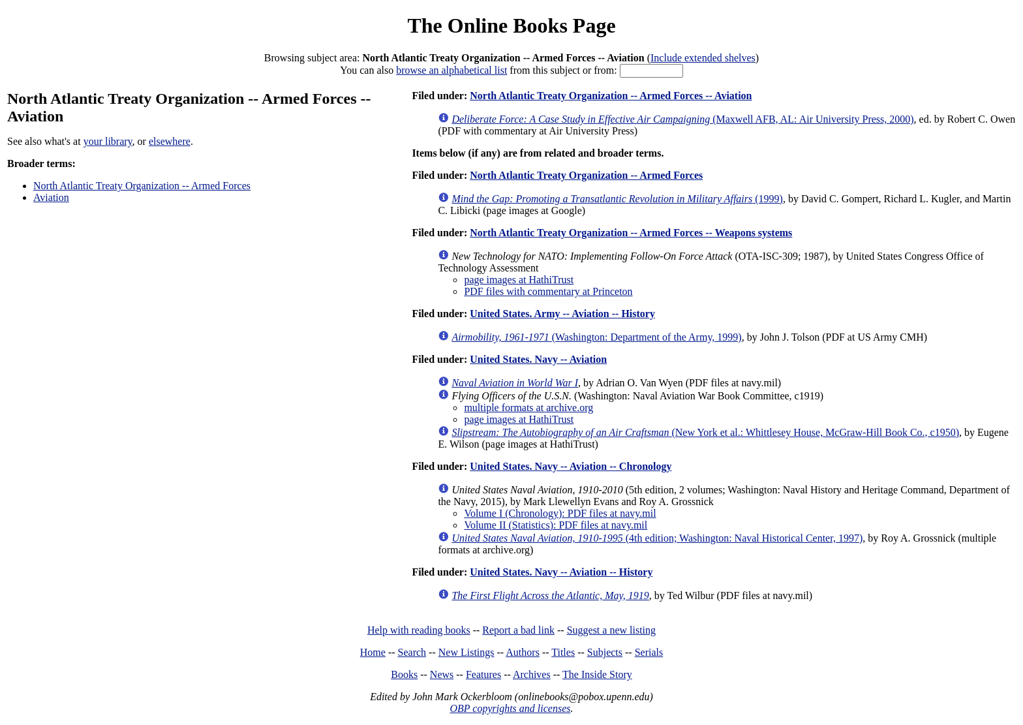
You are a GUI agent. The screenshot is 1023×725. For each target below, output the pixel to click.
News (441, 674)
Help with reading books (418, 630)
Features (483, 674)
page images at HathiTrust (518, 279)
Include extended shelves (703, 57)
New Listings (466, 652)
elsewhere (170, 141)
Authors (523, 652)
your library (108, 141)
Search (412, 652)
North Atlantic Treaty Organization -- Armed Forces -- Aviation (611, 95)
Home (373, 652)
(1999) (617, 198)
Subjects (604, 652)
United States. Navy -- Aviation (538, 359)
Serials (649, 652)
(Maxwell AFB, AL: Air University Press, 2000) (682, 119)
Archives (532, 674)
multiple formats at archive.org (528, 407)
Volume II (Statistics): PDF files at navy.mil (555, 525)
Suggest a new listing (611, 630)
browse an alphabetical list (451, 70)
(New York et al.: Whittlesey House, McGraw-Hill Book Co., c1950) (705, 432)
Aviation (51, 197)
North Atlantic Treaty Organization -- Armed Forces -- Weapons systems (631, 232)
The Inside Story (597, 674)
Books (404, 674)
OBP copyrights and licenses (510, 708)
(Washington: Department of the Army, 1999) (596, 337)
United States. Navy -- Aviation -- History (561, 572)
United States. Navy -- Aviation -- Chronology (570, 466)
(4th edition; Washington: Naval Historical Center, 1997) (657, 538)
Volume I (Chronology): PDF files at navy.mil (560, 513)
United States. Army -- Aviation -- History (562, 313)
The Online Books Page (511, 25)
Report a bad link (518, 630)
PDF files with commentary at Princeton (548, 291)
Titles (563, 652)
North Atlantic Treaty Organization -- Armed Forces (142, 185)
